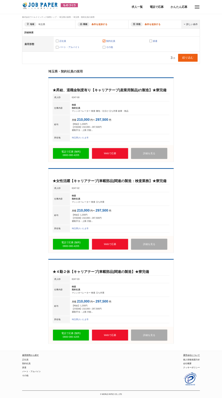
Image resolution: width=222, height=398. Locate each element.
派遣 (155, 41)
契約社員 (110, 41)
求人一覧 (137, 6)
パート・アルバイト (69, 47)
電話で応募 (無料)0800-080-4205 (71, 153)
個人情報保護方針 (191, 359)
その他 (109, 47)
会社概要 (187, 363)
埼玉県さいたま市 (80, 137)
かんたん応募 (179, 6)
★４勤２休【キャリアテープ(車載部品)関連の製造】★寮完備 (101, 272)
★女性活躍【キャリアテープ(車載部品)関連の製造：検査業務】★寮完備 (109, 181)
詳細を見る (149, 153)
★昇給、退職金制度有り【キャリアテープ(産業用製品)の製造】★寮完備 (109, 90)
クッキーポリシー (191, 367)
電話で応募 (157, 6)
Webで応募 (110, 153)
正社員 (62, 41)
